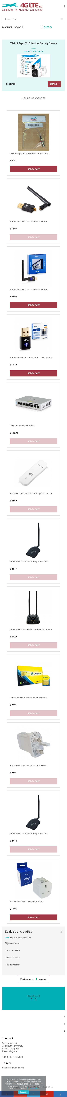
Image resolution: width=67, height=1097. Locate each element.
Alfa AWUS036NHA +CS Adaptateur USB (29, 561)
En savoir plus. (33, 1088)
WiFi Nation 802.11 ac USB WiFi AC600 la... (29, 221)
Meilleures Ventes (33, 98)
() (48, 27)
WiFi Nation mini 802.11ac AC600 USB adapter (31, 357)
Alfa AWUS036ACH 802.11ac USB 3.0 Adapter (31, 629)
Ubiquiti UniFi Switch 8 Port (22, 425)
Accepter (23, 1092)
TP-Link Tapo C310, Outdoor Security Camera (33, 43)
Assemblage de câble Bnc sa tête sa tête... (29, 153)
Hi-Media (49, 1087)
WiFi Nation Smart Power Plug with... (26, 902)
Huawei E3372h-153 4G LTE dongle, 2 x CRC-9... (31, 493)
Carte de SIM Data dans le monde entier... (29, 697)
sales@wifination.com (13, 1067)
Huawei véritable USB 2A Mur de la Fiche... (29, 765)
